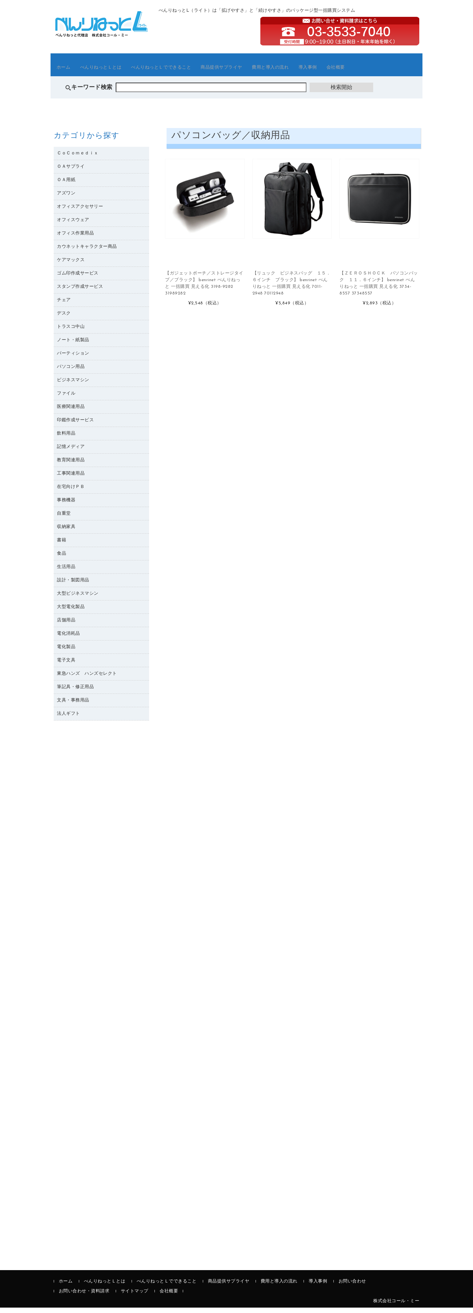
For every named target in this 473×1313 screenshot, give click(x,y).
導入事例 (361, 71)
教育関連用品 (71, 465)
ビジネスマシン (73, 385)
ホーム (68, 71)
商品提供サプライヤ (257, 71)
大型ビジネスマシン (78, 598)
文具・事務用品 (73, 705)
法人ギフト (68, 718)
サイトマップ (134, 1296)
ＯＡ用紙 (66, 185)
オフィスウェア (73, 225)
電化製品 (66, 652)
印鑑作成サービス (75, 425)
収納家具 (66, 532)
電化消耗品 (68, 638)
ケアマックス (71, 265)
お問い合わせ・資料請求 (84, 1296)
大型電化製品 (71, 612)
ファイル (66, 398)
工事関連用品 (71, 478)
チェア (64, 305)
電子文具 (66, 665)
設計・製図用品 (73, 585)
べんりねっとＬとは (113, 71)
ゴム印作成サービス (78, 278)
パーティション (73, 358)
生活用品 (66, 572)
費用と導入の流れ (316, 71)
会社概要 (396, 71)
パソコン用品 (71, 371)
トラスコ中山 (71, 331)
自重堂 (64, 518)
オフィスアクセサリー (80, 211)
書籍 (61, 545)
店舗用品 (66, 625)
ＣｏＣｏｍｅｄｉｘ (78, 158)
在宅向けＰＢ (71, 492)
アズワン (66, 198)
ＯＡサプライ (71, 171)
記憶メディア (71, 452)
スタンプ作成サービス (80, 291)
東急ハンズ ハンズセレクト (87, 678)
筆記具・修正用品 (75, 692)
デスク (64, 318)
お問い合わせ (352, 1286)
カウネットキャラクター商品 (87, 251)
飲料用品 (66, 438)
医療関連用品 (71, 411)
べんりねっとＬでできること (185, 71)
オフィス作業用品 (75, 238)
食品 (61, 558)
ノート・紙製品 (73, 345)
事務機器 (66, 505)
